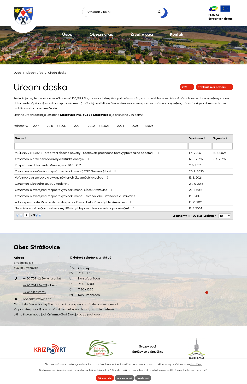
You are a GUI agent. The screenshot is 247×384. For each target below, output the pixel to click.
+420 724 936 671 (35, 285)
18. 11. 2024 (195, 208)
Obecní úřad (34, 73)
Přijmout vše (104, 377)
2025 (135, 126)
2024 (120, 126)
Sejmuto (219, 138)
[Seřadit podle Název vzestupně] (26, 137)
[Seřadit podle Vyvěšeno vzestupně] (205, 137)
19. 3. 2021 (195, 177)
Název (19, 138)
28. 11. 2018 (195, 190)
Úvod (17, 73)
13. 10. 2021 (195, 202)
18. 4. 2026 (219, 153)
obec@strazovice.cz (37, 299)
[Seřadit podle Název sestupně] (26, 138)
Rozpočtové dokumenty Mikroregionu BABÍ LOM (51, 165)
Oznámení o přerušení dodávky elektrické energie (52, 159)
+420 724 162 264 (35, 278)
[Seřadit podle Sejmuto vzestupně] (226, 137)
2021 (77, 126)
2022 (91, 126)
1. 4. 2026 (195, 153)
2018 (50, 126)
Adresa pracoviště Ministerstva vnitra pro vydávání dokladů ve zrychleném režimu (74, 202)
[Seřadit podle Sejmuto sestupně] (226, 138)
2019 (64, 126)
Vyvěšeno (196, 138)
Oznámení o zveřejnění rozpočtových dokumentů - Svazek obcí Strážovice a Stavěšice (78, 196)
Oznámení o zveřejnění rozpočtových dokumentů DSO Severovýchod (66, 171)
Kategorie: (21, 125)
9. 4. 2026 (219, 159)
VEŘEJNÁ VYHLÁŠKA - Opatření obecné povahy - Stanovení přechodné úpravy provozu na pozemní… (88, 153)
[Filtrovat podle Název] (100, 146)
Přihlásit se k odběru (214, 87)
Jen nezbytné (125, 377)
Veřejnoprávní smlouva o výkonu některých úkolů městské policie (62, 177)
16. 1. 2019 (195, 196)
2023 (105, 126)
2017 (36, 126)
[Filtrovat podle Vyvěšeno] (200, 146)
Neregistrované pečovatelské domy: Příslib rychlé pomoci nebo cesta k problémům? (75, 208)
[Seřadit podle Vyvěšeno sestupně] (205, 138)
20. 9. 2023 (196, 171)
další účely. (196, 364)
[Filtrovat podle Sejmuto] (222, 146)
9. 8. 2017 (195, 165)
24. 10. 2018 (196, 183)
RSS (186, 87)
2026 (149, 126)
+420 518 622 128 (34, 292)
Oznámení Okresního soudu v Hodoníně (42, 183)
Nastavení (144, 377)
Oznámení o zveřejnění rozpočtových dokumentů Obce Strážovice (64, 190)
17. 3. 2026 (196, 159)
